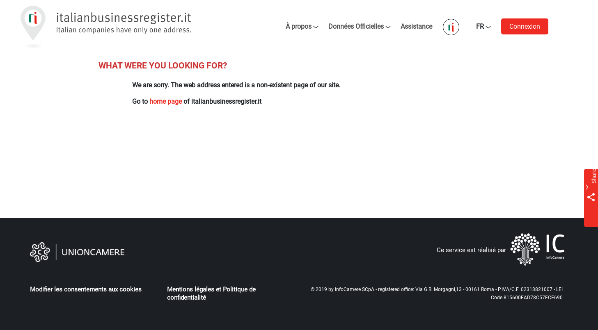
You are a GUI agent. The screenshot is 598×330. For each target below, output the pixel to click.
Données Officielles (356, 26)
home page (165, 101)
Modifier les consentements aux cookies (86, 289)
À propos (299, 26)
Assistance (417, 26)
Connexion (524, 26)
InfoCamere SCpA (354, 289)
